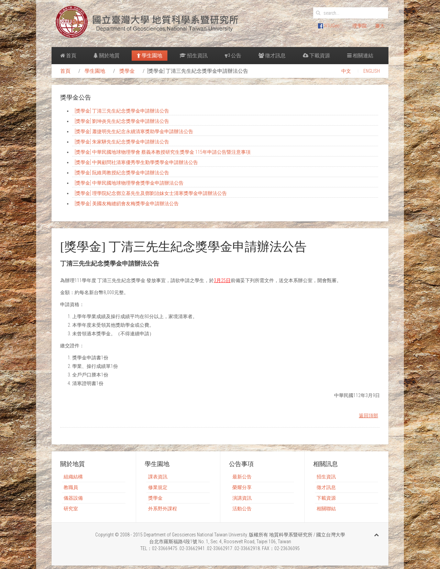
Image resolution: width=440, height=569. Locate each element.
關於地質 (107, 56)
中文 (346, 71)
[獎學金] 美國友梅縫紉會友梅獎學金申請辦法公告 (127, 203)
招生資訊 (193, 56)
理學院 (359, 25)
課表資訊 (157, 476)
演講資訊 (242, 498)
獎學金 (127, 71)
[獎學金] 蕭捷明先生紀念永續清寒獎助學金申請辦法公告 (134, 131)
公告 (233, 56)
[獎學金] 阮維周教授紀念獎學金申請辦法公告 (122, 172)
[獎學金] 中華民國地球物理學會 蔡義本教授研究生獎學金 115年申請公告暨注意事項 (163, 152)
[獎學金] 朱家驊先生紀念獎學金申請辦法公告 (122, 141)
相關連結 (360, 56)
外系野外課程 (162, 508)
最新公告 (242, 476)
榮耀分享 (242, 487)
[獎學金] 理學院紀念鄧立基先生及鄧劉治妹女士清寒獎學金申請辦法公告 (151, 193)
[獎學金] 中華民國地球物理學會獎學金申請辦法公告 (129, 183)
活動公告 (242, 508)
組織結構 (73, 476)
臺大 (380, 25)
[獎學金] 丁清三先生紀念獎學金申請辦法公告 (122, 111)
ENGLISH (371, 71)
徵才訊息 (272, 56)
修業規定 (157, 487)
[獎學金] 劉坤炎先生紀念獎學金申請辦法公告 (122, 121)
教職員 (71, 487)
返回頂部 (368, 415)
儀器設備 (73, 498)
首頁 (68, 56)
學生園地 (149, 56)
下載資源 (316, 56)
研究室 (71, 508)
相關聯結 (326, 508)
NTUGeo (329, 25)
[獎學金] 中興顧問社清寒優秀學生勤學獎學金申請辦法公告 (136, 162)
